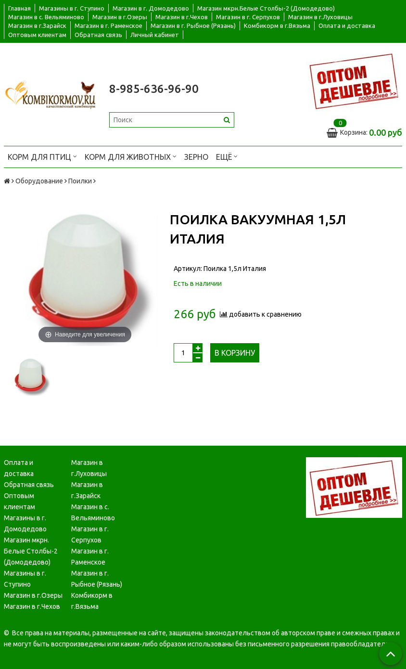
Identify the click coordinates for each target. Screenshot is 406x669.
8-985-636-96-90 (154, 88)
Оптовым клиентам (37, 34)
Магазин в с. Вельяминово (46, 16)
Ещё (227, 156)
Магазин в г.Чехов (181, 16)
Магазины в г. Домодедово (25, 523)
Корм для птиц (42, 156)
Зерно (196, 157)
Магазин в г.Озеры (119, 16)
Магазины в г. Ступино (71, 8)
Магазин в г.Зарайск (37, 25)
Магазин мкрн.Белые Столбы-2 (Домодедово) (266, 8)
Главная (19, 8)
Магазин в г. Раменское (108, 25)
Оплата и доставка (346, 25)
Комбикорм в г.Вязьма (277, 25)
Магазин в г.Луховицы (320, 16)
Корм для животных (131, 156)
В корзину (235, 352)
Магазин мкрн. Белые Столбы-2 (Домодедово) (31, 551)
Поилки (80, 181)
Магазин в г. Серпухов (248, 16)
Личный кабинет (154, 34)
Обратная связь (98, 34)
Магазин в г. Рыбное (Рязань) (193, 25)
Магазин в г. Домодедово (151, 8)
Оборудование (39, 181)
